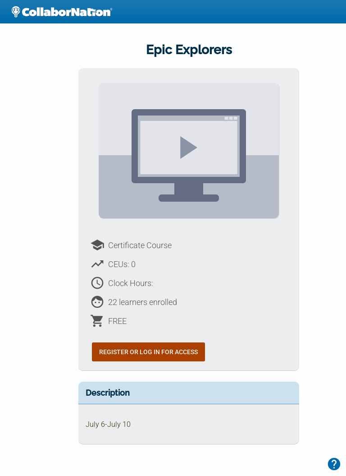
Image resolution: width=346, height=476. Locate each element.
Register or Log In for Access (148, 352)
